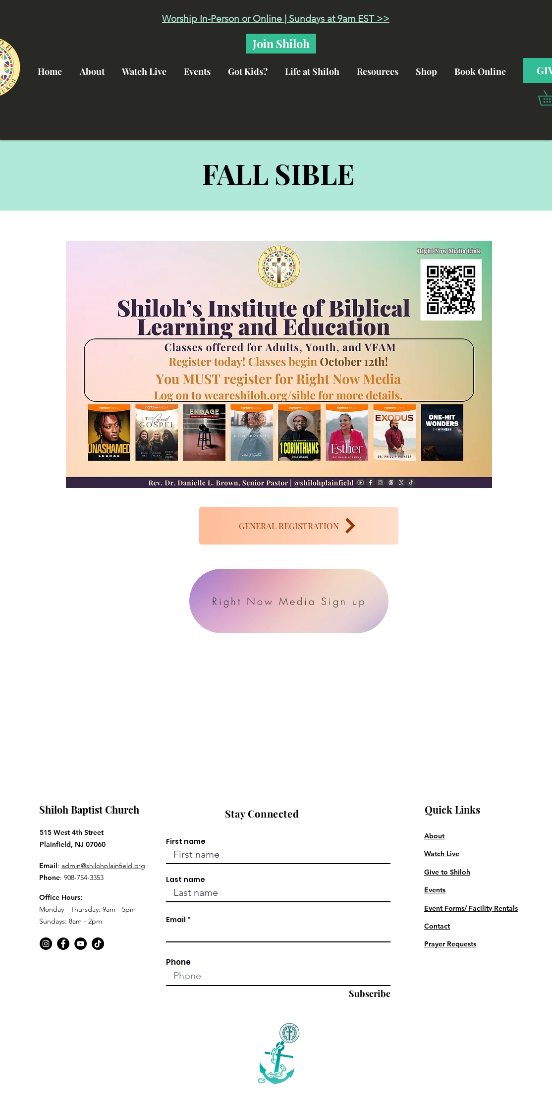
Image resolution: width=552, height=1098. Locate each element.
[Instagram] (46, 943)
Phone (178, 962)
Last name (185, 879)
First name (186, 841)
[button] (316, 67)
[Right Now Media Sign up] (288, 601)
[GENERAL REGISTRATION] (298, 526)
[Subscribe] (365, 993)
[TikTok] (98, 943)
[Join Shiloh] (281, 44)
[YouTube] (80, 943)
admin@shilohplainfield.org (103, 865)
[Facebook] (63, 943)
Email (176, 919)
